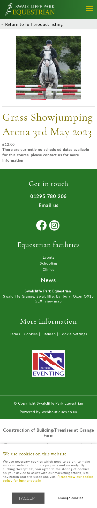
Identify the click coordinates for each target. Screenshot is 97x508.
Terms (15, 333)
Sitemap (48, 333)
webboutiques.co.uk (59, 411)
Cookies (31, 333)
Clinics (48, 269)
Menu (87, 8)
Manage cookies (70, 498)
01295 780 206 (48, 196)
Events (49, 257)
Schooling (48, 263)
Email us (48, 205)
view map (53, 301)
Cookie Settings (73, 333)
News (48, 280)
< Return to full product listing (32, 24)
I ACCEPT (28, 498)
